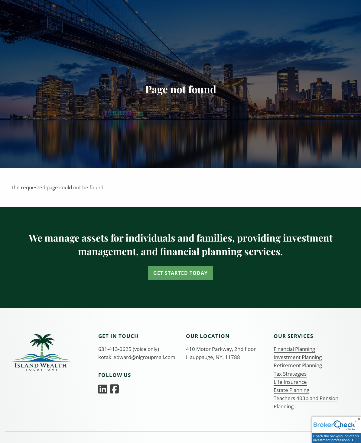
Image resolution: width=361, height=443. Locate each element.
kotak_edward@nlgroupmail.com (136, 357)
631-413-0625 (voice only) (128, 348)
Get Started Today (180, 273)
